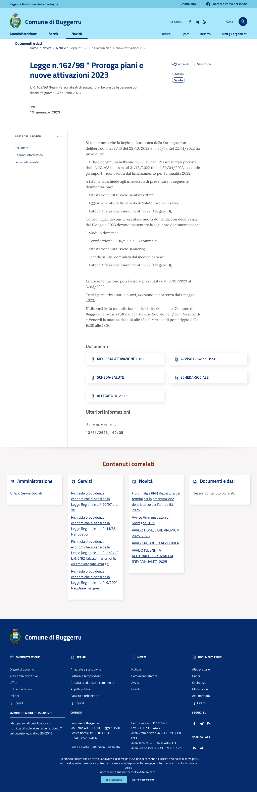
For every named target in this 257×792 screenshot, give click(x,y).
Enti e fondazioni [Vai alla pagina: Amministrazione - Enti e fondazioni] (21, 695)
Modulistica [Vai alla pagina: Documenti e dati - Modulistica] (200, 695)
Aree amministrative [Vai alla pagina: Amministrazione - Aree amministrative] (24, 682)
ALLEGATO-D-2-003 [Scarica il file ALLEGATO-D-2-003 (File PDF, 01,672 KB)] (112, 402)
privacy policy (136, 766)
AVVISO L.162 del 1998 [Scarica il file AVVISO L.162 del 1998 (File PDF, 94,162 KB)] (198, 365)
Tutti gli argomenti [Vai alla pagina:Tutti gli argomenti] (234, 39)
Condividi (180, 70)
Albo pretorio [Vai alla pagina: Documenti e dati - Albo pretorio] (201, 675)
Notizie (61, 53)
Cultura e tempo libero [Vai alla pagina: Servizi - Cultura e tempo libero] (85, 682)
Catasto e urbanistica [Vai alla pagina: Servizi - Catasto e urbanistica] (84, 701)
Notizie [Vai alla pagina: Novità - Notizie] (136, 675)
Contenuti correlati (27, 168)
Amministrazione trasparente (31, 719)
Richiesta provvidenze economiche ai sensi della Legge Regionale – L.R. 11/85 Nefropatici (93, 532)
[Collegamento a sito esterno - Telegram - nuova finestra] (197, 21)
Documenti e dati (28, 49)
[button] (37, 709)
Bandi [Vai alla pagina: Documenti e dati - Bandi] (196, 682)
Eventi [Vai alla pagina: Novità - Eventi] (135, 695)
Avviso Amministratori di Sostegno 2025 (150, 526)
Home (34, 53)
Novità (76, 39)
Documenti (21, 153)
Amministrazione (23, 39)
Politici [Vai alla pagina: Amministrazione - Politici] (14, 701)
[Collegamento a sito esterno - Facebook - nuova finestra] (190, 21)
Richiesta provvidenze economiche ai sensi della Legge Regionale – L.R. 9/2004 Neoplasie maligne (94, 586)
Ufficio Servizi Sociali (26, 499)
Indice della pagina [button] (28, 142)
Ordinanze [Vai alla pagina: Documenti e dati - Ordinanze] (199, 688)
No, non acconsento (144, 779)
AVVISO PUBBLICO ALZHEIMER (155, 549)
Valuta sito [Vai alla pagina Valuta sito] (188, 3)
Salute (178, 86)
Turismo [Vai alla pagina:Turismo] (205, 39)
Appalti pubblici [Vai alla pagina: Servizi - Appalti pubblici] (80, 695)
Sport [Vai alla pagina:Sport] (185, 39)
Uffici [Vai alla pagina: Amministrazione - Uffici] (13, 688)
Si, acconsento (113, 779)
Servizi (54, 39)
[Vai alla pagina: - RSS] (204, 21)
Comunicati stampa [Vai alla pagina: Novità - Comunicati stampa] (144, 682)
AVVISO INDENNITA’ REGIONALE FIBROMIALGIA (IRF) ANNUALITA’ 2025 (152, 562)
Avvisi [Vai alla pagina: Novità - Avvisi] (135, 688)
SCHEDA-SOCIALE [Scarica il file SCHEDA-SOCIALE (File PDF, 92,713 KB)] (195, 383)
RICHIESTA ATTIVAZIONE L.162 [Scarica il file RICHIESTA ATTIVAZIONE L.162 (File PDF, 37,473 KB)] (120, 365)
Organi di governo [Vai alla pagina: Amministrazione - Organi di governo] (22, 675)
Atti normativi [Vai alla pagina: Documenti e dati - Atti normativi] (201, 701)
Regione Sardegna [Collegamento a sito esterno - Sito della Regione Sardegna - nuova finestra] (34, 4)
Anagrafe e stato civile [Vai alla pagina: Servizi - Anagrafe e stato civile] (85, 675)
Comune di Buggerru (53, 22)
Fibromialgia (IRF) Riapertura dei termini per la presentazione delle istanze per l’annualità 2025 (156, 508)
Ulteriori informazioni (29, 161)
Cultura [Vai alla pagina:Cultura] (165, 39)
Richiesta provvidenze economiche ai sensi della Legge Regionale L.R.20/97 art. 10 (94, 508)
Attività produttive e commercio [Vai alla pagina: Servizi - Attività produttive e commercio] (92, 688)
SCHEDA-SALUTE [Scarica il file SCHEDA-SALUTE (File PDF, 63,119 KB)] (110, 383)
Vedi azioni (202, 70)
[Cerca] (243, 21)
